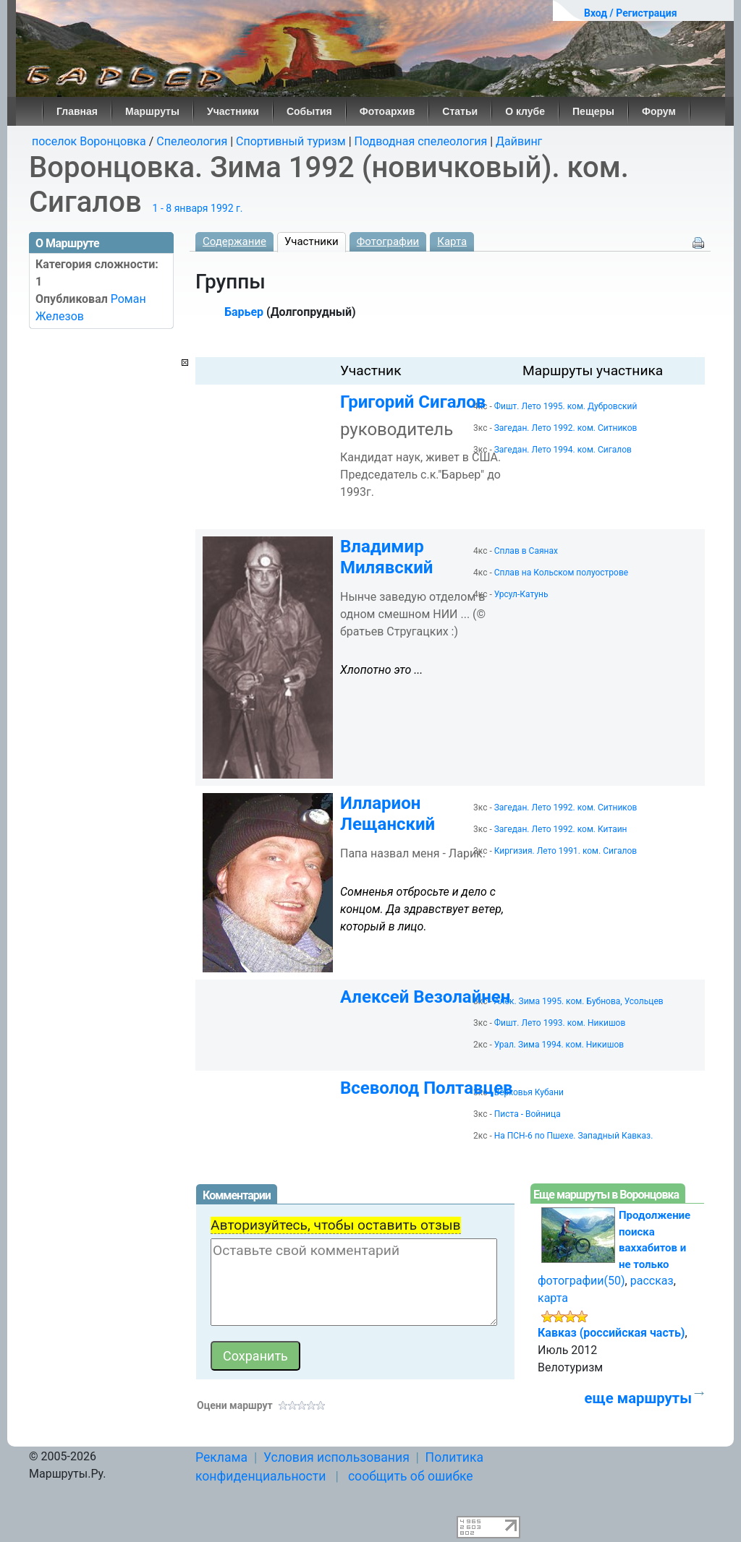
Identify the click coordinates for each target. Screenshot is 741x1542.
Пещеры (593, 111)
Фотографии (388, 241)
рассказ (652, 1281)
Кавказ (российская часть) (611, 1333)
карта (553, 1298)
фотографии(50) (581, 1281)
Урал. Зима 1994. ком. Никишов (559, 1045)
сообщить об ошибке (410, 1476)
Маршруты (152, 111)
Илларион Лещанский (387, 813)
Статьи (460, 111)
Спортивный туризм (291, 141)
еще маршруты (638, 1398)
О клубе (525, 111)
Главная (77, 111)
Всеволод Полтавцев (426, 1088)
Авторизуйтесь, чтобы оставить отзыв (336, 1225)
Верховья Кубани (529, 1092)
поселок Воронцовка (89, 141)
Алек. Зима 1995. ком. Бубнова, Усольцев (579, 1001)
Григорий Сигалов (413, 402)
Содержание (234, 241)
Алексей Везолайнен (425, 997)
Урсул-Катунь (521, 594)
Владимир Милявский (386, 557)
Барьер (243, 312)
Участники (233, 111)
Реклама (221, 1457)
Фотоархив (387, 111)
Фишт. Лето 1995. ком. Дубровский (566, 406)
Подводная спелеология (421, 141)
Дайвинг (519, 141)
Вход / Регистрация (630, 13)
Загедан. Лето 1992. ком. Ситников (566, 428)
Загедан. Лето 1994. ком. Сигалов (563, 450)
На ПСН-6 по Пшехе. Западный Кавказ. (573, 1136)
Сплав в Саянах (526, 551)
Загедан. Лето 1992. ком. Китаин (560, 829)
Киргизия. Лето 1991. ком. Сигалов (565, 851)
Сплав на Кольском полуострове (561, 572)
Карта (452, 241)
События (309, 111)
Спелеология (191, 141)
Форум (659, 111)
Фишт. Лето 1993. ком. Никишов (560, 1023)
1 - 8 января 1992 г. (198, 208)
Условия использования (336, 1457)
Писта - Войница (527, 1114)
